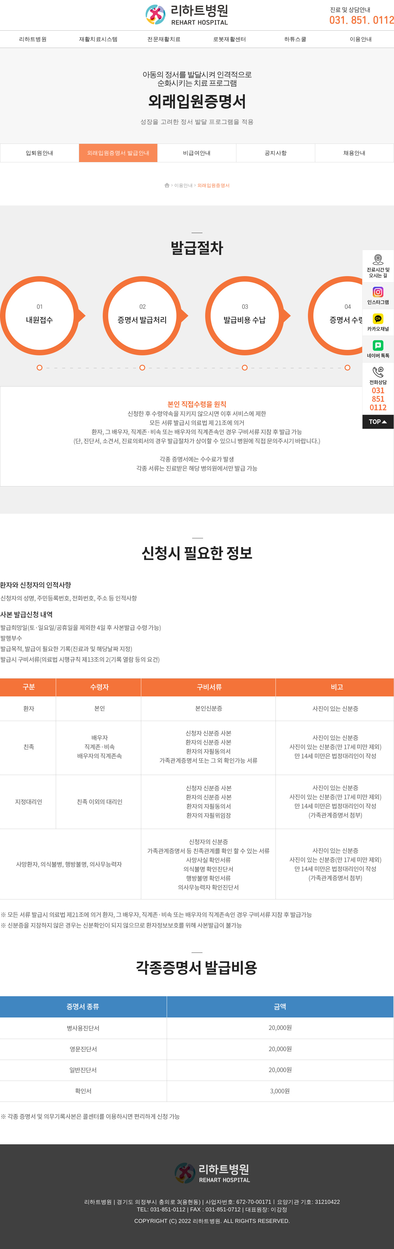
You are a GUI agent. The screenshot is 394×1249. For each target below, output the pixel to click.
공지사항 (276, 153)
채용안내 (354, 153)
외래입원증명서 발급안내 (118, 153)
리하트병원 (186, 14)
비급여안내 (197, 153)
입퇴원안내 (40, 153)
